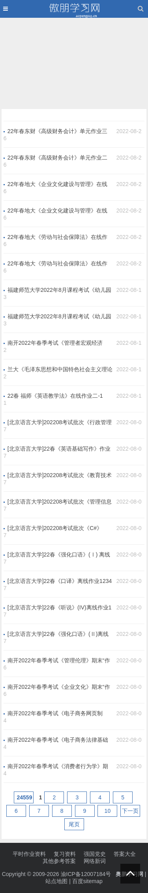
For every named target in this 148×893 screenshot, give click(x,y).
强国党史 (95, 854)
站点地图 (56, 881)
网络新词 (95, 861)
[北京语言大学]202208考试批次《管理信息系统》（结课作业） (59, 502)
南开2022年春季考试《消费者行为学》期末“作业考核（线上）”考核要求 (57, 766)
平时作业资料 (29, 854)
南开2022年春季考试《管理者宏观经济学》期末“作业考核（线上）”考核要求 (55, 343)
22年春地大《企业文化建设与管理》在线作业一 (57, 184)
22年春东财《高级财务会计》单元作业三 (57, 131)
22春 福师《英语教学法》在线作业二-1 (55, 396)
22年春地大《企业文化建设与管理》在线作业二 (57, 210)
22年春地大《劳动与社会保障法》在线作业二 (57, 263)
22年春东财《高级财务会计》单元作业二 (57, 157)
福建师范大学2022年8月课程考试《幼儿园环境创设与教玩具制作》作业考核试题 (59, 316)
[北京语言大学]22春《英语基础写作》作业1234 (59, 449)
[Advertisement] (74, 61)
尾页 (74, 824)
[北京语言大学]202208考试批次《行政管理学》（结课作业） (59, 422)
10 (108, 811)
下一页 (130, 811)
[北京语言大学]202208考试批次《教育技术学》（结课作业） (59, 475)
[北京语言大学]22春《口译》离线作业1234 (59, 581)
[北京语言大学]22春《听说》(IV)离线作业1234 (59, 607)
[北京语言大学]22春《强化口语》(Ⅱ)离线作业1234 (58, 634)
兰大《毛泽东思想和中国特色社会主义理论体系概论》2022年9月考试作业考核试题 (59, 369)
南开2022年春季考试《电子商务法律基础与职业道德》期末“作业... (57, 740)
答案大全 (125, 854)
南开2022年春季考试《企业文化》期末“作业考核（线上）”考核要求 (58, 687)
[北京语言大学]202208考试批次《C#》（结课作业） (54, 528)
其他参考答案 (59, 861)
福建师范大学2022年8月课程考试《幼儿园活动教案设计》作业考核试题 (59, 290)
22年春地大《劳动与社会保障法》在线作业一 (57, 237)
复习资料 (65, 854)
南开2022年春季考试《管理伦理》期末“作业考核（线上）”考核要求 (58, 660)
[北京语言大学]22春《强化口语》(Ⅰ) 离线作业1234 (59, 554)
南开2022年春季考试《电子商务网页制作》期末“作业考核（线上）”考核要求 (55, 713)
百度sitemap (87, 881)
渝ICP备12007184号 (87, 874)
